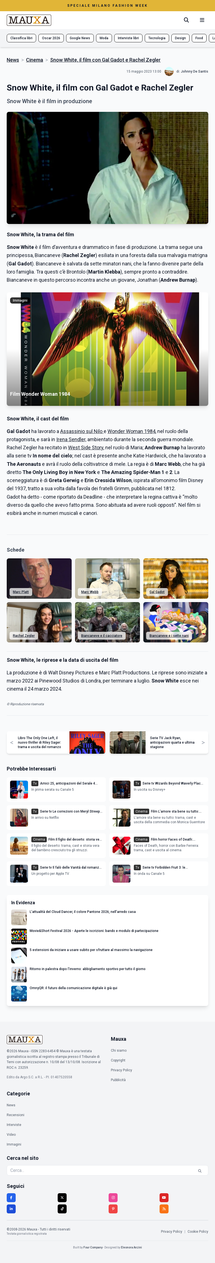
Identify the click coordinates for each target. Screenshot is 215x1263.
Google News (80, 38)
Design (180, 38)
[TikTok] (62, 1208)
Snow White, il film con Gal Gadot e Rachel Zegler (105, 60)
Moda (104, 38)
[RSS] (164, 1208)
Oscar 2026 (51, 38)
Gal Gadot (157, 592)
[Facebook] (11, 1197)
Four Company (92, 1247)
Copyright (118, 1060)
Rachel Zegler (24, 636)
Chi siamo (119, 1050)
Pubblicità (118, 1080)
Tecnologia (156, 38)
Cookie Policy (198, 1232)
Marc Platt (21, 592)
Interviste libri (128, 38)
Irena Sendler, (71, 439)
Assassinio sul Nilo (82, 431)
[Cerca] (186, 20)
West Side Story (85, 447)
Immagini (14, 1144)
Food (199, 38)
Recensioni (15, 1115)
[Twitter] (62, 1197)
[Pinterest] (113, 1208)
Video (11, 1135)
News (13, 60)
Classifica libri (21, 38)
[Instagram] (113, 1197)
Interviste (14, 1125)
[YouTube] (164, 1197)
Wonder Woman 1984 (131, 431)
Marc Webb (90, 592)
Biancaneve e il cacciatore (101, 636)
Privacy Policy (121, 1070)
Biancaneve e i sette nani (169, 636)
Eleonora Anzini (131, 1247)
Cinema (34, 60)
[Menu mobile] (202, 20)
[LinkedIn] (11, 1208)
